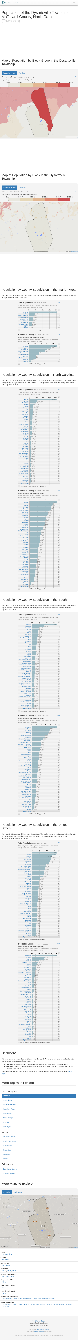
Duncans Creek (7, 1304)
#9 (59, 614)
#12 (58, 943)
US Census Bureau (43, 1329)
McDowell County (8, 1276)
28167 (4, 1271)
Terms (39, 1321)
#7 (59, 389)
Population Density (9, 73)
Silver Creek (50, 1299)
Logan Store (37, 1299)
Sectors (5, 1159)
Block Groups (18, 1192)
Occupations (7, 1150)
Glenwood (21, 1304)
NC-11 (4, 1282)
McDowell (5, 1260)
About (34, 1321)
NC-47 (4, 1287)
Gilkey (15, 1304)
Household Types (9, 1109)
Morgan (49, 1304)
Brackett (5, 1299)
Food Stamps (7, 1145)
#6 (59, 334)
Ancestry (6, 1122)
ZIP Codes (6, 1192)
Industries (6, 1154)
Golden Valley (22, 1299)
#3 (75, 191)
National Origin (8, 1118)
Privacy (43, 1321)
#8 (59, 490)
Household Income (9, 1137)
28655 (9, 1271)
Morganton (56, 1304)
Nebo (44, 1299)
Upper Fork (6, 1306)
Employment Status (9, 1141)
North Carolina (7, 1254)
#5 (59, 302)
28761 (14, 1271)
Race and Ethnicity (9, 1104)
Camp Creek (12, 1299)
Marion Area (6, 1265)
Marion (33, 1304)
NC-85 (4, 1293)
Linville (28, 1304)
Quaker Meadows (66, 1304)
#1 (75, 77)
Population (22, 73)
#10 (58, 715)
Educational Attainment (10, 1169)
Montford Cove (41, 1304)
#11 (58, 843)
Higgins (29, 1299)
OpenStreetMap (39, 1331)
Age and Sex (7, 1100)
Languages (6, 1126)
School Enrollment (9, 1173)
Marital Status (7, 1113)
